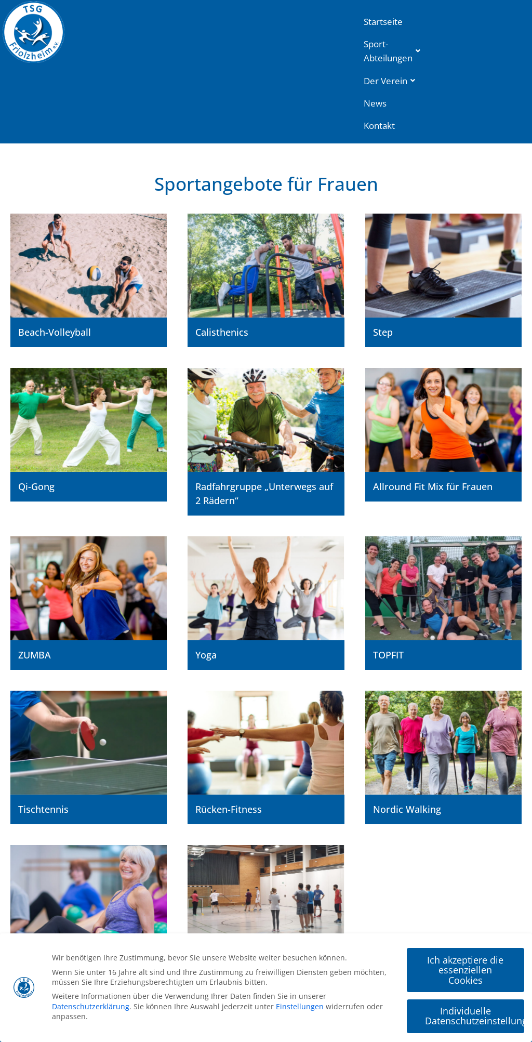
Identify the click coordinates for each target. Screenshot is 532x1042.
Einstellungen (300, 1006)
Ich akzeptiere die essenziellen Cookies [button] (465, 969)
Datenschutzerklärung (90, 1006)
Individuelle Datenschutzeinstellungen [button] (474, 1015)
